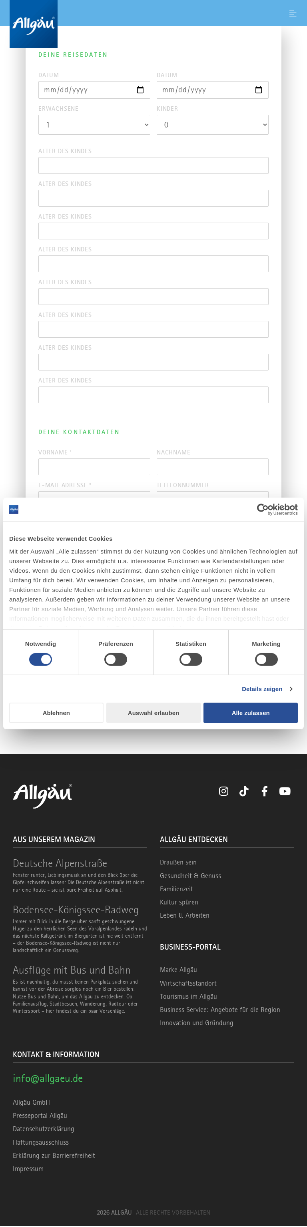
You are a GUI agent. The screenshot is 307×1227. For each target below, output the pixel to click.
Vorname (55, 452)
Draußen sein (178, 863)
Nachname (173, 452)
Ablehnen (56, 712)
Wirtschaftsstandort (188, 984)
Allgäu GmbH (31, 1103)
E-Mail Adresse (65, 485)
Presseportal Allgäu (40, 1116)
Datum (48, 75)
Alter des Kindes (65, 151)
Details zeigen (262, 688)
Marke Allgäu (178, 970)
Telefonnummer (183, 485)
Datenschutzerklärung (43, 1129)
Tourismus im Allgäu (188, 997)
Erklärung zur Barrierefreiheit (54, 1156)
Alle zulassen (251, 712)
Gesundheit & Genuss (190, 876)
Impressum (28, 1169)
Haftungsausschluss (41, 1143)
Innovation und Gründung (196, 1024)
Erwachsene (58, 108)
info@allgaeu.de (48, 1079)
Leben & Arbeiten (184, 916)
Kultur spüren (179, 903)
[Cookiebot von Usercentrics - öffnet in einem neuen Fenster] (263, 510)
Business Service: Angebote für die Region (220, 1010)
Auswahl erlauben (153, 712)
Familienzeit (176, 890)
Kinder (167, 108)
